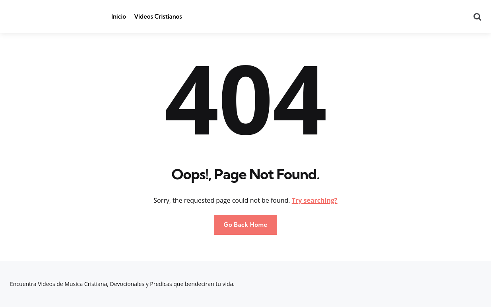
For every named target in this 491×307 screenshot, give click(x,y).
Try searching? (315, 200)
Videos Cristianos (158, 16)
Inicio (118, 16)
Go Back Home (245, 224)
